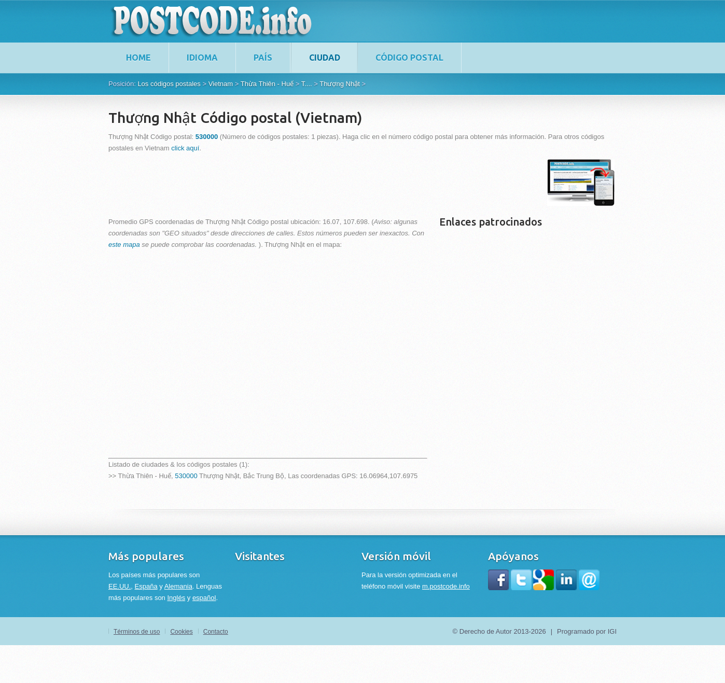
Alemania (178, 586)
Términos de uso (137, 631)
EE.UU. (119, 586)
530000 (186, 476)
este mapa (124, 244)
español (204, 598)
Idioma (202, 57)
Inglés (176, 598)
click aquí (185, 148)
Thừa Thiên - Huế (267, 84)
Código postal (409, 57)
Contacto (215, 631)
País (263, 57)
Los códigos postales (168, 84)
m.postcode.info (446, 586)
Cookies (181, 631)
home (138, 57)
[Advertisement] (297, 182)
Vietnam (220, 84)
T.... (306, 84)
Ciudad (324, 57)
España (146, 586)
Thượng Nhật (339, 84)
